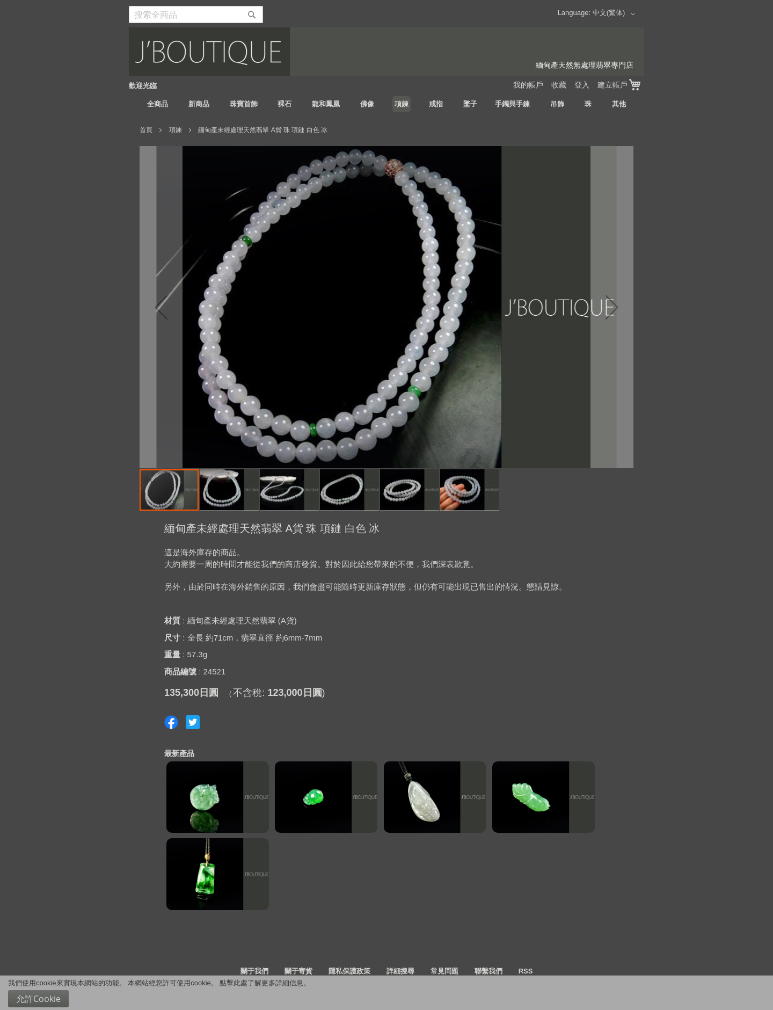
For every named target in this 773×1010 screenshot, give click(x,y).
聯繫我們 (488, 971)
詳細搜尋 (400, 971)
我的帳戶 (528, 85)
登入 (581, 85)
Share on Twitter (193, 722)
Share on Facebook (171, 722)
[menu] (386, 104)
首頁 (146, 130)
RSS (526, 971)
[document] (386, 993)
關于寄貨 (298, 971)
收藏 (558, 85)
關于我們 (254, 971)
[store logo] (386, 51)
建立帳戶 (612, 85)
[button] (616, 14)
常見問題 (444, 971)
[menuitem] (157, 104)
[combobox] (196, 14)
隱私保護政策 (349, 971)
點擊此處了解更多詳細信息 (261, 983)
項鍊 (175, 130)
